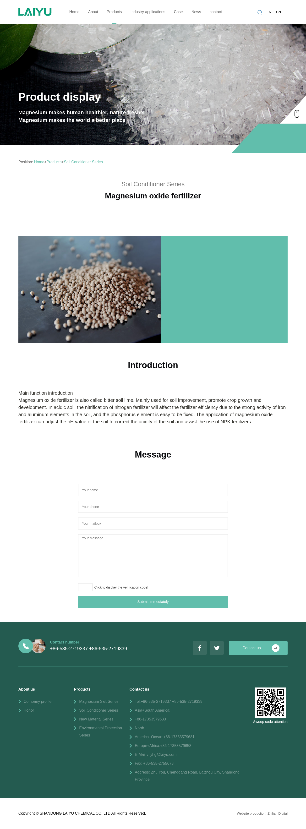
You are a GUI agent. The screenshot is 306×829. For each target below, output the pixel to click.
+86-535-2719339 (108, 648)
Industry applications (147, 12)
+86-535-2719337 (69, 648)
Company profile (38, 701)
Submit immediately (153, 602)
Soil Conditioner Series (83, 162)
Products (114, 12)
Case (178, 12)
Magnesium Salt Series (99, 701)
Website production (251, 813)
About (93, 12)
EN (269, 12)
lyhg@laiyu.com (162, 755)
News (196, 12)
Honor (29, 710)
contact (216, 12)
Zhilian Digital (278, 813)
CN (278, 12)
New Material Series (96, 719)
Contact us (251, 648)
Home (74, 12)
